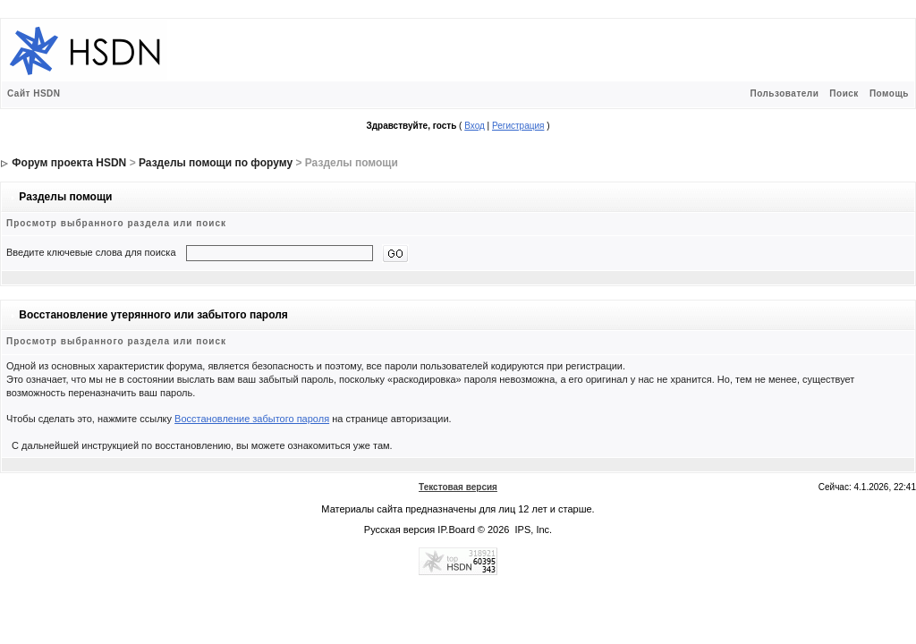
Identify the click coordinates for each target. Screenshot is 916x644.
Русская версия (399, 529)
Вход (474, 126)
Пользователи (784, 93)
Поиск (844, 93)
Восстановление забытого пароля (251, 418)
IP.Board (455, 529)
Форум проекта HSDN (69, 163)
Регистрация (518, 126)
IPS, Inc (532, 529)
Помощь (889, 93)
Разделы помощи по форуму (216, 163)
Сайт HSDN (34, 93)
